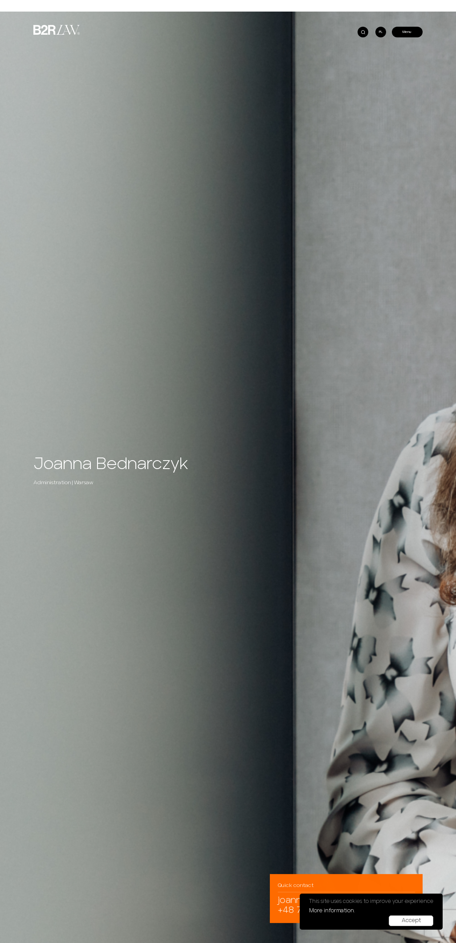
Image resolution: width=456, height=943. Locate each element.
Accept (411, 920)
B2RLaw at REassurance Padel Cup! (64, 21)
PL (381, 32)
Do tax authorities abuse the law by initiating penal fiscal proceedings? (94, 14)
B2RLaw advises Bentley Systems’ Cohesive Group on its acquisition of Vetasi (297, 27)
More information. (332, 911)
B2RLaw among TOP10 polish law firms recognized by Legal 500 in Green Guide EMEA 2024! (308, 21)
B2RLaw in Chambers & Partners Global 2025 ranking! (275, 14)
